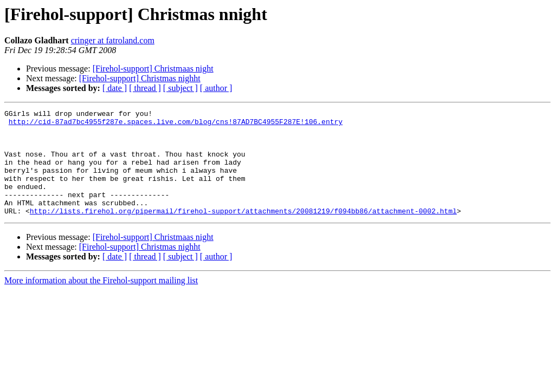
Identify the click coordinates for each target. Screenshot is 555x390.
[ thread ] (145, 88)
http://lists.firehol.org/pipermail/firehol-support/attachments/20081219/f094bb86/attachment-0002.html (243, 232)
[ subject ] (180, 88)
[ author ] (216, 88)
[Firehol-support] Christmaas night (153, 68)
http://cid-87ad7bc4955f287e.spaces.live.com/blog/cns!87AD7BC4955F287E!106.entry (176, 124)
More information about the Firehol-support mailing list (101, 301)
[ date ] (114, 88)
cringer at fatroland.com (112, 40)
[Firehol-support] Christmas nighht (140, 78)
